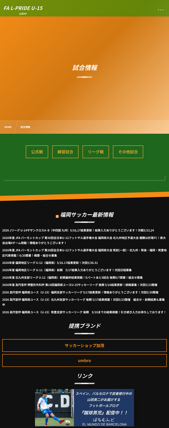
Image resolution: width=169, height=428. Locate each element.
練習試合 (65, 152)
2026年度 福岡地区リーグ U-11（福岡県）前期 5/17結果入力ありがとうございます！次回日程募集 (67, 270)
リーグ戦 (96, 152)
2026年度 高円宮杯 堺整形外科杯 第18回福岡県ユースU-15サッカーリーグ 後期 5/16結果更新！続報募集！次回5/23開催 (79, 285)
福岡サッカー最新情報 (86, 212)
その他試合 (128, 152)
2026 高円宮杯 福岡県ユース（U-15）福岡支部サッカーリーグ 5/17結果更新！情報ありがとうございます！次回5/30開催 (80, 292)
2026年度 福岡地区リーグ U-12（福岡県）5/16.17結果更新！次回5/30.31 (50, 263)
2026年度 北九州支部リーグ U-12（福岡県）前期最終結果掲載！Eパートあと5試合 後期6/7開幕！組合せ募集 (72, 277)
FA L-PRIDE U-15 (23, 8)
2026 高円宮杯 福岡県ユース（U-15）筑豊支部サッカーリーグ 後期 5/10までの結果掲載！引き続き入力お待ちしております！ (84, 312)
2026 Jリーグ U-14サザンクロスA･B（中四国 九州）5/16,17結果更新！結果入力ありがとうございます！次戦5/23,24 (78, 230)
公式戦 (37, 152)
